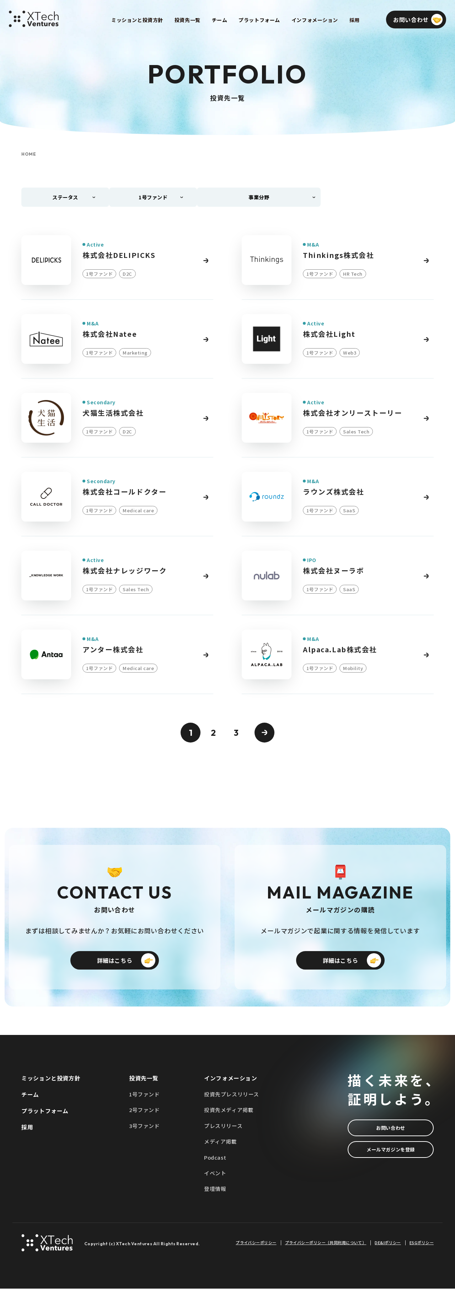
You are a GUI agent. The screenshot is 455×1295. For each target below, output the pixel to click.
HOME (28, 154)
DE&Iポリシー (388, 1249)
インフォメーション (230, 1083)
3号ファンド (144, 1131)
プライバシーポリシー (256, 1249)
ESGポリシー (422, 1249)
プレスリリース (223, 1131)
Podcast (215, 1163)
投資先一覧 (144, 1083)
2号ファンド (144, 1115)
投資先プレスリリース (231, 1099)
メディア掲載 (220, 1147)
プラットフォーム (45, 1116)
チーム (30, 1099)
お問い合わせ (390, 1133)
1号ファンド (144, 1099)
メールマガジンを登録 (390, 1157)
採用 (27, 1132)
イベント (215, 1179)
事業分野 (261, 198)
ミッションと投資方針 (50, 1083)
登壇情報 (215, 1195)
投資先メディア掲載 (228, 1115)
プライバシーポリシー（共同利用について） (325, 1249)
